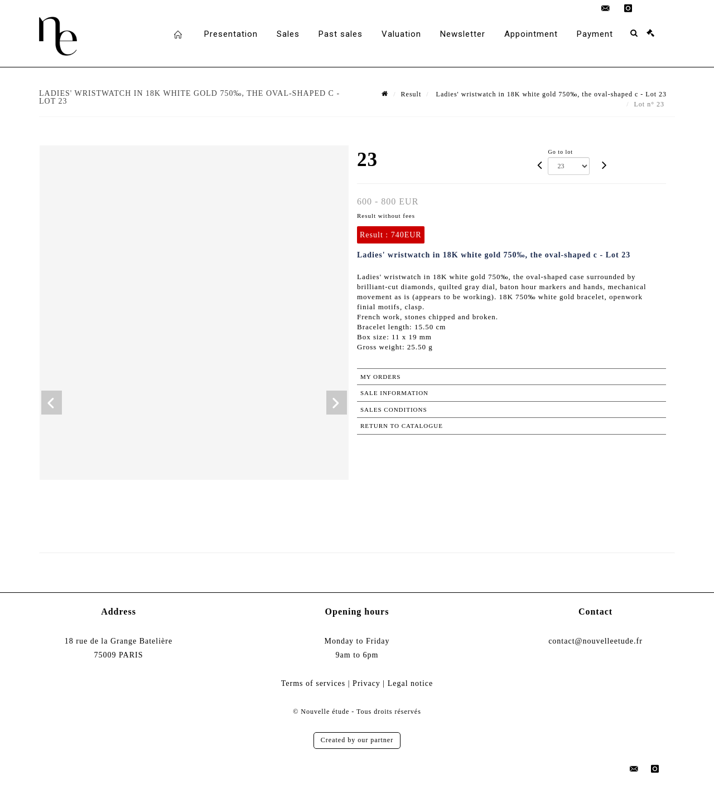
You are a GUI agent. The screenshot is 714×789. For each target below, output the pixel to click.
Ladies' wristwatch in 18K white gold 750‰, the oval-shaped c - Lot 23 (550, 94)
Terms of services (313, 683)
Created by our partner (357, 740)
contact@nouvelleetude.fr (595, 641)
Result (411, 94)
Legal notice (410, 683)
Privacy (366, 683)
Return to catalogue (401, 425)
